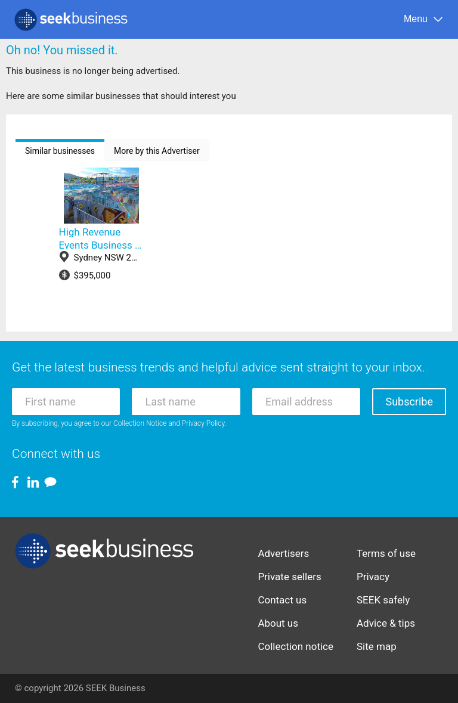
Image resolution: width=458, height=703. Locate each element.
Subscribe (409, 401)
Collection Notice (139, 423)
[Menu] (423, 19)
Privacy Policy (203, 423)
